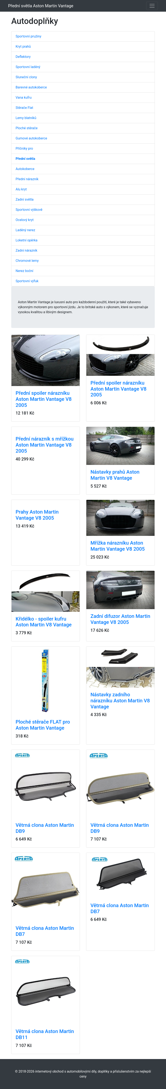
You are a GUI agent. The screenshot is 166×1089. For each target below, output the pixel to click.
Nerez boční (24, 271)
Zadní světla (24, 199)
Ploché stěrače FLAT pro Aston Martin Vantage (43, 725)
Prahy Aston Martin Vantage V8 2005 (37, 515)
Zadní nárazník (26, 250)
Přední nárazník (27, 179)
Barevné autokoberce (31, 87)
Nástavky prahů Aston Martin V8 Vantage (114, 475)
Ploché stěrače (26, 128)
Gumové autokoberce (31, 138)
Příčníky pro (24, 148)
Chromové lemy (27, 261)
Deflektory (23, 57)
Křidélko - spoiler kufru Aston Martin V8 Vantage (44, 622)
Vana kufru (24, 97)
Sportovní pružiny (28, 36)
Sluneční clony (26, 77)
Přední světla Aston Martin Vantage (40, 5)
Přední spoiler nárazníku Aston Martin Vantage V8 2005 (44, 399)
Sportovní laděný (28, 67)
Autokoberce (25, 169)
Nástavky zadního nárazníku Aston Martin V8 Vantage (120, 701)
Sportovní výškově (29, 210)
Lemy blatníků (26, 118)
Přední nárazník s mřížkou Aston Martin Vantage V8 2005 (45, 445)
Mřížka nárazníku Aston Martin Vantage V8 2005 (117, 546)
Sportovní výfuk (27, 281)
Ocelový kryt (25, 220)
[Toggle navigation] (152, 6)
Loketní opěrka (26, 240)
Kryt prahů (23, 46)
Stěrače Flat (24, 108)
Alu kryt (21, 189)
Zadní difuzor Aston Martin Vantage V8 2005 (120, 619)
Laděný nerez (25, 230)
